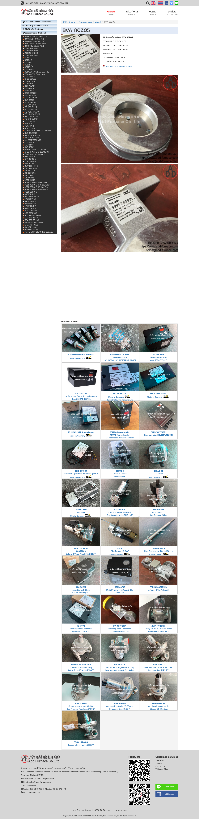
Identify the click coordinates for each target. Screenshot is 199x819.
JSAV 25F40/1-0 (31, 166)
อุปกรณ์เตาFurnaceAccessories (37, 21)
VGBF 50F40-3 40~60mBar (36, 187)
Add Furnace (169, 794)
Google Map (162, 769)
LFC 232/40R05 (31, 225)
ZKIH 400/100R (31, 50)
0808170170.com (102, 810)
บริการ (152, 13)
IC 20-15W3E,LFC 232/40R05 (37, 152)
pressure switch (31, 229)
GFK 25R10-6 (30, 161)
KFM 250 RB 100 (32, 220)
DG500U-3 (29, 69)
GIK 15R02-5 (30, 170)
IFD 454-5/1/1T (31, 109)
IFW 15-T (28, 123)
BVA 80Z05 (29, 100)
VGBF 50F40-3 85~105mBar (36, 189)
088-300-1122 (61, 3)
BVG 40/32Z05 (31, 133)
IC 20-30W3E (30, 79)
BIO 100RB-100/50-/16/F (35, 43)
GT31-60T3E (30, 88)
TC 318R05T (30, 145)
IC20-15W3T (30, 86)
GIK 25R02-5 (30, 175)
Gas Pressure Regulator (35, 154)
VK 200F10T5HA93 (33, 140)
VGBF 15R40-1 (30, 180)
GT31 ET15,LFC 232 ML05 (35, 149)
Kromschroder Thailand (90, 21)
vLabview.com (119, 810)
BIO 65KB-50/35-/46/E (34, 39)
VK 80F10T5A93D (32, 135)
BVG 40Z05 (29, 147)
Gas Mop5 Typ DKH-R (34, 222)
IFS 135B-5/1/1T (31, 121)
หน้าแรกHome (69, 21)
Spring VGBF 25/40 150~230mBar (39, 232)
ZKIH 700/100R (31, 55)
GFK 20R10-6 (30, 159)
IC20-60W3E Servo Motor (36, 74)
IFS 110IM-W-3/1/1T (32, 112)
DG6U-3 (28, 57)
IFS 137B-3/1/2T (31, 119)
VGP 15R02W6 (31, 210)
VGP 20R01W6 (31, 213)
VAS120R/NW (30, 199)
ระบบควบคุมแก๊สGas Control (36, 25)
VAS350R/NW (30, 208)
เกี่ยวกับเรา (132, 13)
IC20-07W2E (30, 81)
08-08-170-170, (47, 3)
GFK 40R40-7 (30, 163)
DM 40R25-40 (30, 227)
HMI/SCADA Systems (33, 29)
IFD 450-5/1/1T (31, 107)
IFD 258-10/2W (31, 97)
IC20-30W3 (29, 83)
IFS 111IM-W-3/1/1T (32, 114)
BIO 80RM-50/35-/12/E (34, 46)
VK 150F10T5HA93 (32, 137)
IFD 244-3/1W (30, 105)
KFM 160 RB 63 (31, 218)
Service (158, 763)
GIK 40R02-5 (30, 178)
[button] (148, 3)
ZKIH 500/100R (31, 53)
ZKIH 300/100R (31, 48)
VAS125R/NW (30, 203)
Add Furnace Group (82, 810)
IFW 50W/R (29, 126)
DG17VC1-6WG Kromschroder (37, 72)
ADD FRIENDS (169, 786)
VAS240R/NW (30, 206)
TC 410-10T (29, 142)
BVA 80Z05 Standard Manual (117, 66)
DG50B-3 (28, 65)
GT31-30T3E (30, 90)
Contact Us (160, 766)
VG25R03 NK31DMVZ (33, 215)
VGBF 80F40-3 (31, 192)
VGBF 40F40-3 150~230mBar (37, 185)
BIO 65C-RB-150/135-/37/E (36, 36)
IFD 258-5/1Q (30, 102)
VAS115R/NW (30, 194)
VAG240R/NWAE (32, 196)
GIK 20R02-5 (30, 173)
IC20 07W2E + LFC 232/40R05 (38, 130)
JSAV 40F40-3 (31, 168)
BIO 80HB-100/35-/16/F (35, 41)
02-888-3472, (32, 3)
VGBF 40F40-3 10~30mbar (36, 182)
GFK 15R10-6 (30, 156)
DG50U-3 (28, 62)
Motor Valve (30, 128)
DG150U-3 (29, 67)
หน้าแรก (111, 13)
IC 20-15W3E (30, 76)
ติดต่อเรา (172, 13)
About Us (159, 760)
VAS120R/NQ (30, 201)
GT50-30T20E (30, 95)
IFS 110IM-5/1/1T (31, 116)
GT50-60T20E (30, 93)
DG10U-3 (28, 60)
